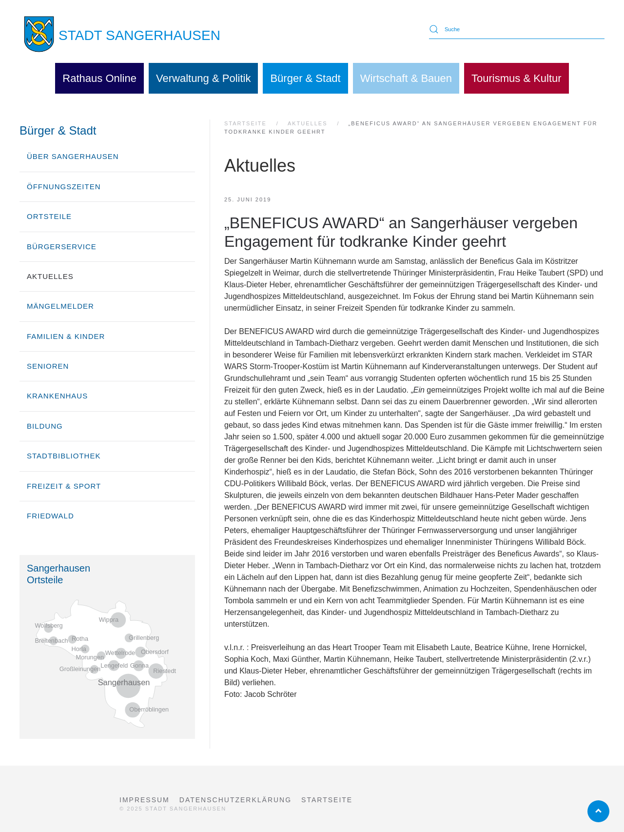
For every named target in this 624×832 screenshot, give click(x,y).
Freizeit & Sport (64, 486)
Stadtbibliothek (63, 456)
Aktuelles (50, 276)
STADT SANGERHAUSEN (139, 35)
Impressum (144, 800)
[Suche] (516, 29)
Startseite (326, 800)
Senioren (48, 366)
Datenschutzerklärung (235, 800)
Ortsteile (49, 216)
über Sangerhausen (73, 156)
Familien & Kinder (66, 336)
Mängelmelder (60, 306)
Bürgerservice (62, 246)
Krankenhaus (57, 396)
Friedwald (50, 516)
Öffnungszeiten (64, 186)
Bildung (45, 426)
